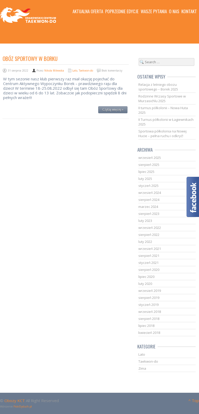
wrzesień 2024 (149, 192)
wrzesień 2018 (149, 311)
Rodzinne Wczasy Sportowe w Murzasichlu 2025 (162, 98)
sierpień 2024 (148, 199)
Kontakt (189, 11)
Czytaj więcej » (112, 109)
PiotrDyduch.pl (22, 406)
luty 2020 (145, 283)
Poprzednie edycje (122, 11)
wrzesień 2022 (149, 227)
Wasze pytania (154, 11)
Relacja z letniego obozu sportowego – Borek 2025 (158, 87)
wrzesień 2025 (149, 157)
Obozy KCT (14, 400)
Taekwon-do (86, 70)
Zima (142, 368)
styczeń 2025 (148, 185)
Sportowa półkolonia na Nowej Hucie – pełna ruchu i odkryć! (162, 133)
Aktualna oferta (88, 11)
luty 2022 (145, 241)
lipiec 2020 (146, 276)
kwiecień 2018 (149, 332)
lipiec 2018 (146, 325)
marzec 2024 (148, 206)
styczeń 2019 (148, 304)
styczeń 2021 (148, 262)
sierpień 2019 (148, 297)
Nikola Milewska (54, 70)
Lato (74, 70)
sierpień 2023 (148, 213)
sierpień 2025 (148, 164)
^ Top (193, 400)
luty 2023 (145, 220)
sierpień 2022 (148, 234)
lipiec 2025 (146, 171)
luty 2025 (145, 178)
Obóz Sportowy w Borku (30, 58)
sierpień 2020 (148, 269)
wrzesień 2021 (149, 248)
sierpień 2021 (148, 255)
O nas (174, 11)
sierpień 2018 (148, 318)
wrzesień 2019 (149, 290)
